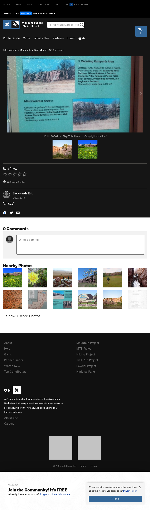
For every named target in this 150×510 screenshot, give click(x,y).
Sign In (141, 31)
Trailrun (44, 4)
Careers (9, 423)
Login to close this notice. (55, 494)
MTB (18, 4)
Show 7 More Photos (23, 316)
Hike (29, 4)
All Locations (10, 50)
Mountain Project (87, 342)
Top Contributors (15, 371)
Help (7, 348)
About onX (11, 417)
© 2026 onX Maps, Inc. (65, 465)
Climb (6, 4)
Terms (83, 465)
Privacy (93, 465)
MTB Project (84, 348)
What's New (42, 38)
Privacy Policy (130, 491)
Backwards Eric (23, 193)
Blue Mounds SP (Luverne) (48, 50)
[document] (115, 493)
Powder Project (86, 366)
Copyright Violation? (95, 136)
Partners (58, 38)
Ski (58, 4)
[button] (4, 212)
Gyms (26, 38)
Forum (71, 38)
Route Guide (11, 38)
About (8, 342)
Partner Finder (13, 360)
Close (115, 498)
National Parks (86, 371)
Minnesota (25, 50)
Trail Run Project (87, 360)
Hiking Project (85, 354)
